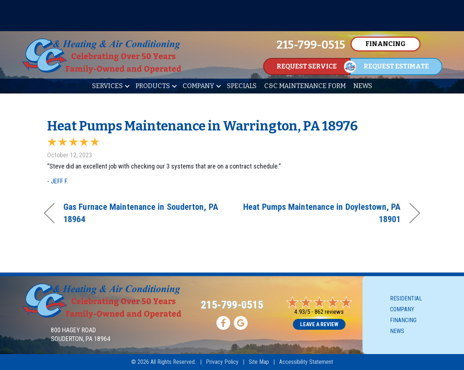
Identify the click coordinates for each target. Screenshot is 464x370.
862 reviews (329, 311)
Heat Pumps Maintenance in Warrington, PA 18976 (202, 126)
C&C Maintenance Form (305, 86)
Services (107, 86)
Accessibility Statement (306, 361)
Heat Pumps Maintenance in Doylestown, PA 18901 (322, 212)
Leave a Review (319, 324)
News (362, 86)
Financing (403, 320)
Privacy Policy (222, 361)
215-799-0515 (232, 304)
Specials (242, 86)
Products (153, 86)
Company (198, 86)
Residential (406, 298)
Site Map (259, 361)
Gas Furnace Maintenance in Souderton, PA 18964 (140, 212)
